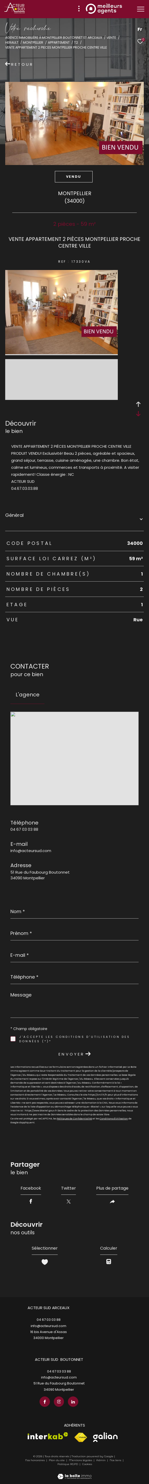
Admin (101, 1460)
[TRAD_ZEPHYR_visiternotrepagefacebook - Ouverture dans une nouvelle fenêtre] (45, 1401)
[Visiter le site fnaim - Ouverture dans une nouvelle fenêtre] (80, 1437)
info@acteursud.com (30, 850)
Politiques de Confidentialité (74, 1118)
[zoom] (61, 352)
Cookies (87, 1464)
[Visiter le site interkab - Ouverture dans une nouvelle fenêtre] (48, 1435)
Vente (111, 37)
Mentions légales (81, 1460)
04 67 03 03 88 (24, 829)
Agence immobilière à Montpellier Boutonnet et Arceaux (53, 37)
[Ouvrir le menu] (140, 9)
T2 (76, 42)
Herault (11, 42)
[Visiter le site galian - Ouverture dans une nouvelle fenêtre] (105, 1437)
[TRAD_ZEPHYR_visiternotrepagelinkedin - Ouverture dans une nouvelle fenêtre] (73, 1401)
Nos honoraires (35, 1460)
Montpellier (33, 42)
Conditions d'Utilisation (114, 1118)
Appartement (59, 42)
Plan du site (57, 1460)
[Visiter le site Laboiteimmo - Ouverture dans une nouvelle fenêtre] (74, 1473)
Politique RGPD (67, 1464)
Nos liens (116, 1460)
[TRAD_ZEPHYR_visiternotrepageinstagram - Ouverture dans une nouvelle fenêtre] (59, 1401)
